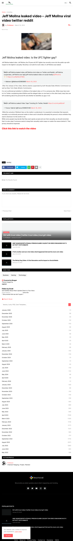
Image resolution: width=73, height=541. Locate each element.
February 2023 (36, 422)
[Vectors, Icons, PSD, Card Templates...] (35, 304)
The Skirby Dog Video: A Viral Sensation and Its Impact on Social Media (35, 260)
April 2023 (36, 415)
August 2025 (36, 327)
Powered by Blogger (9, 280)
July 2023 (36, 405)
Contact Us (41, 540)
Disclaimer (50, 540)
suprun (4, 284)
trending (9, 12)
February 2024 (36, 381)
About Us (22, 540)
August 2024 (36, 364)
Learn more (18, 531)
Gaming (13, 275)
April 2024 (36, 378)
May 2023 (36, 412)
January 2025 (36, 351)
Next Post (67, 211)
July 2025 (36, 330)
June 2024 (36, 371)
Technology (22, 275)
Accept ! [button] (8, 535)
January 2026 (36, 310)
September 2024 (36, 361)
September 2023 (36, 398)
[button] (2, 2)
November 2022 (36, 432)
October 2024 (36, 357)
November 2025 (36, 317)
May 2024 (36, 374)
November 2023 (36, 391)
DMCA (57, 540)
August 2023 (36, 402)
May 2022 (36, 452)
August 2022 (36, 442)
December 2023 (36, 388)
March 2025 (36, 344)
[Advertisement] (36, 145)
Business (5, 275)
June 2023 (36, 408)
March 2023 (36, 419)
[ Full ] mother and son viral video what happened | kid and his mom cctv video (37, 252)
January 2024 (36, 385)
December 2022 (36, 429)
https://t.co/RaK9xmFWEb (16, 77)
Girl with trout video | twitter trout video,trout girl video (30, 510)
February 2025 (36, 347)
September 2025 (36, 324)
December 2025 (36, 313)
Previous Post (7, 211)
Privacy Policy (31, 540)
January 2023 (36, 425)
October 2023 (36, 395)
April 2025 (36, 341)
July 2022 (36, 446)
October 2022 (36, 435)
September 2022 (36, 439)
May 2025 (36, 337)
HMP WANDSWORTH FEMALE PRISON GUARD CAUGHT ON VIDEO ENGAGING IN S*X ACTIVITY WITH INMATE (39, 244)
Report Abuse (8, 299)
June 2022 (36, 449)
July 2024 (36, 368)
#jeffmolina (57, 75)
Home (4, 12)
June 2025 (36, 334)
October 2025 (36, 320)
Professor (10, 463)
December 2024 (36, 354)
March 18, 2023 (31, 81)
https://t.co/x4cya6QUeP (56, 103)
